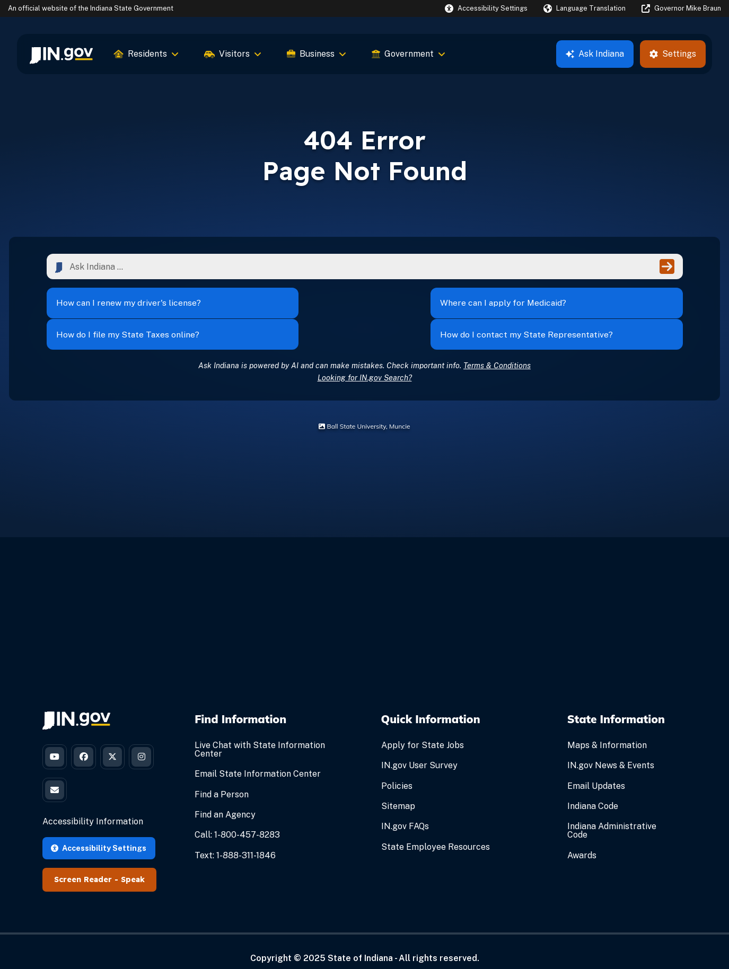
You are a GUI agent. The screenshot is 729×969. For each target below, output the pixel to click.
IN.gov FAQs (405, 810)
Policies (396, 769)
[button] (486, 8)
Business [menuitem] (316, 54)
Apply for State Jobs (422, 729)
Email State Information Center (258, 757)
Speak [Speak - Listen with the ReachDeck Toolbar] (133, 867)
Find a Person (222, 777)
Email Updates (596, 769)
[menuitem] (61, 54)
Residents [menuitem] (146, 54)
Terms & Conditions (497, 348)
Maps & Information (607, 729)
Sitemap (398, 790)
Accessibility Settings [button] (98, 834)
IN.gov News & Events (610, 749)
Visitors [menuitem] (232, 54)
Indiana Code (592, 790)
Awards (581, 838)
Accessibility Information (92, 809)
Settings (672, 54)
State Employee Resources (435, 830)
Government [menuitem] (408, 54)
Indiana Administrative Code (611, 814)
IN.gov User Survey (419, 749)
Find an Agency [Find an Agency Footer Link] (225, 798)
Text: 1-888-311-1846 (235, 838)
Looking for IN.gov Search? (365, 360)
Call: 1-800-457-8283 (237, 818)
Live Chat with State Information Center (260, 733)
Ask (595, 54)
